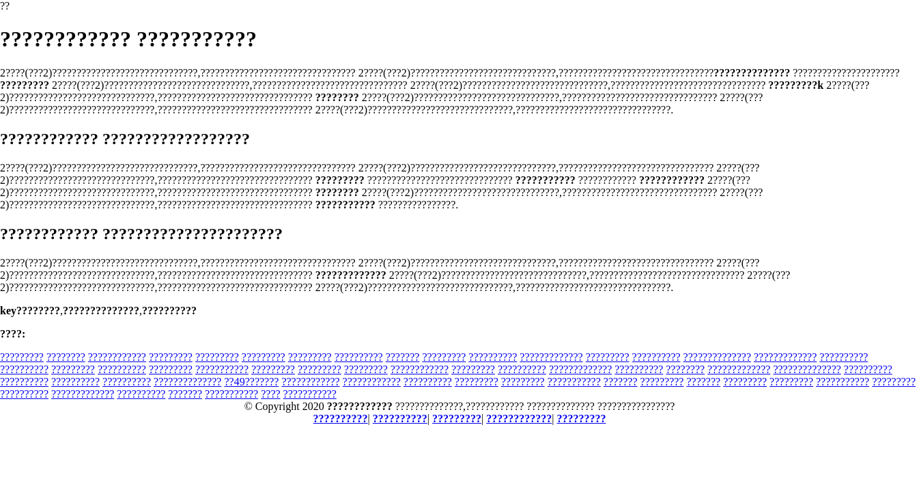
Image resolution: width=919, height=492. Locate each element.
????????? (22, 357)
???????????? (117, 357)
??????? (403, 357)
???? (270, 394)
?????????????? (717, 357)
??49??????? (251, 381)
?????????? (359, 357)
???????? (65, 357)
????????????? (551, 357)
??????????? (222, 369)
